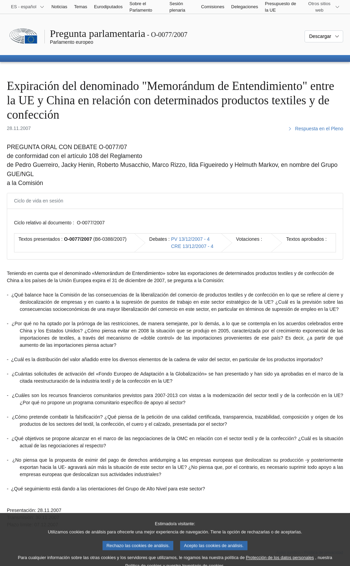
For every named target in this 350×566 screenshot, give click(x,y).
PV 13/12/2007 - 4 (190, 239)
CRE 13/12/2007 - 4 (192, 246)
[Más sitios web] (323, 7)
